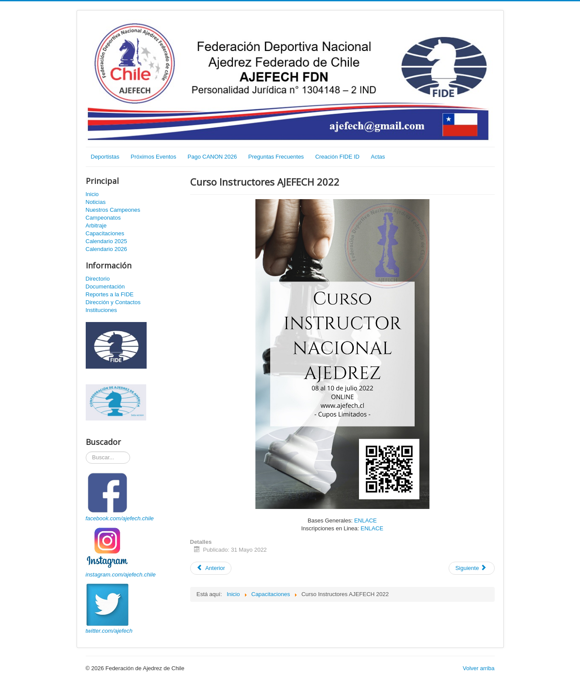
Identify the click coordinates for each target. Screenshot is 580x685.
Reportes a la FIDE (110, 294)
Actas (378, 156)
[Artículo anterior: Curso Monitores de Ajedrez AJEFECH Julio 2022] (211, 568)
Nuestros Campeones (113, 210)
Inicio (92, 194)
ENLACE (365, 520)
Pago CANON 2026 (212, 156)
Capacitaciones (105, 233)
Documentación (105, 286)
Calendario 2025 (106, 241)
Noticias (96, 202)
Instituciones (101, 310)
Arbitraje (96, 225)
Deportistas (105, 156)
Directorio (98, 278)
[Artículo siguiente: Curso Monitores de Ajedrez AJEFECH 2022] (471, 568)
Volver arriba (479, 668)
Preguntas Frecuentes (276, 156)
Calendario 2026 (106, 249)
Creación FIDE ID (337, 156)
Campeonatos (103, 217)
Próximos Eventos (153, 156)
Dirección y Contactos (113, 302)
